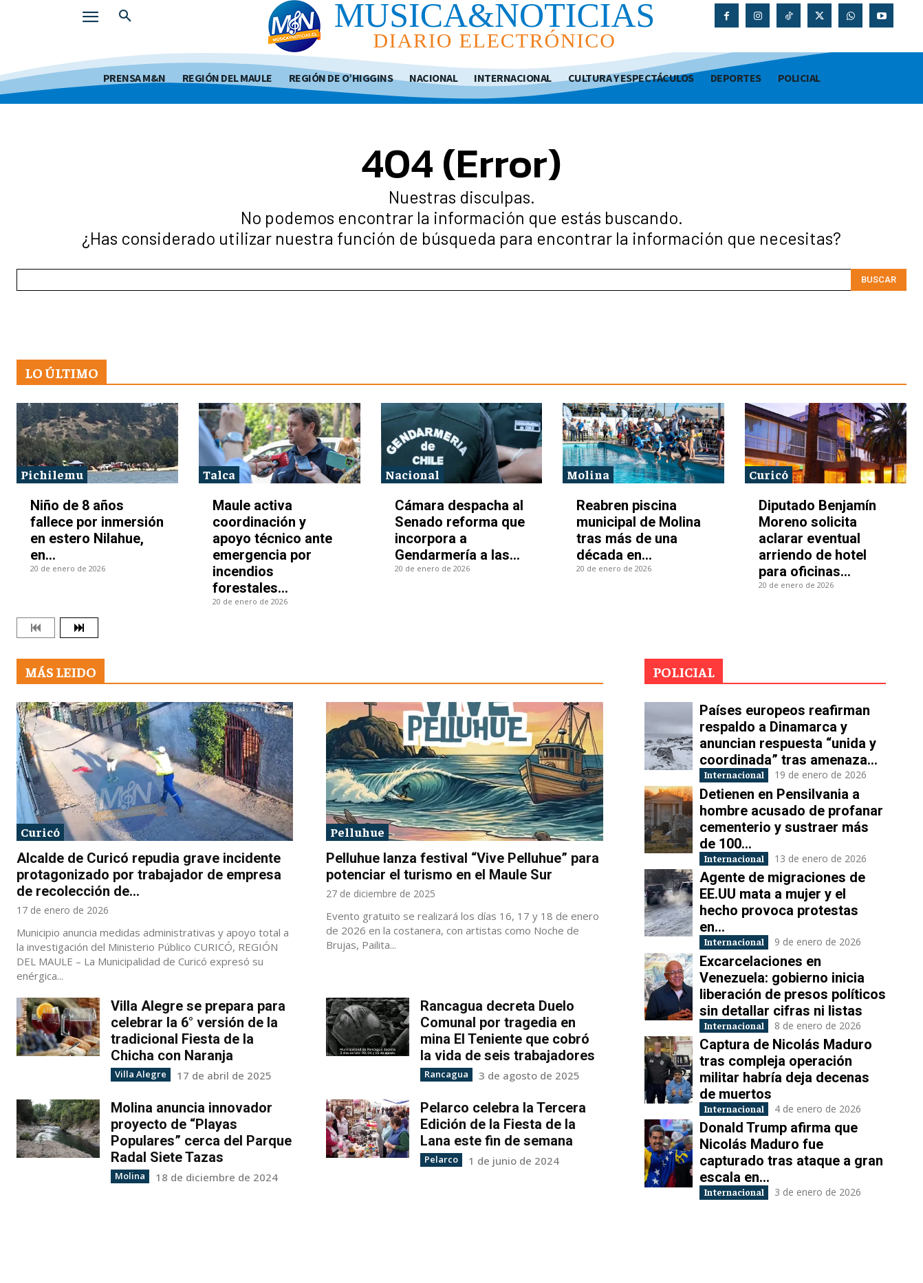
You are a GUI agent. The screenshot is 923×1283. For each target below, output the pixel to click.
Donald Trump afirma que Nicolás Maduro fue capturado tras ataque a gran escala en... (791, 1192)
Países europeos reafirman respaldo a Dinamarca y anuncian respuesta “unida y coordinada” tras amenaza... (788, 735)
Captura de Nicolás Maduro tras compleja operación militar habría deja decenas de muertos (785, 1105)
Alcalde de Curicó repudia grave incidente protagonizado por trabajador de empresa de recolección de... (149, 874)
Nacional (412, 474)
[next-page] (79, 627)
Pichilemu (52, 474)
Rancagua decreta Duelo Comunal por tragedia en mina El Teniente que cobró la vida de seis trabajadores (507, 1031)
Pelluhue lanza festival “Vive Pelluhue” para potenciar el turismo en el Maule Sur (462, 866)
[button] (125, 16)
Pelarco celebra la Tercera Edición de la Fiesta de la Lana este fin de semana (503, 1123)
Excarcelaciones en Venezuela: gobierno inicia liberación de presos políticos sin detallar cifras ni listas (792, 1018)
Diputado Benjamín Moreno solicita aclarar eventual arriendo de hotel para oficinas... (817, 538)
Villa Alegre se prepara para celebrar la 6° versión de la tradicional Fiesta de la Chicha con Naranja (198, 1031)
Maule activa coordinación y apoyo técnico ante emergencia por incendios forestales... (272, 546)
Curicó (768, 474)
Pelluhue (357, 832)
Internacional (746, 776)
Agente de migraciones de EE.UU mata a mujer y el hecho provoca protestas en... (782, 932)
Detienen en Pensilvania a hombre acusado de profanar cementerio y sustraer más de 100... (791, 833)
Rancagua (443, 1073)
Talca (219, 474)
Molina (588, 474)
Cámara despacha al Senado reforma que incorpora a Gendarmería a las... (460, 530)
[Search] (878, 280)
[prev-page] (36, 627)
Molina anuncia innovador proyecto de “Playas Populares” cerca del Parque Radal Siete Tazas (201, 1132)
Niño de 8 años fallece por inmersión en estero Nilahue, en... (97, 530)
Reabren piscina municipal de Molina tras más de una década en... (638, 530)
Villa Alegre (137, 1073)
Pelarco (439, 1158)
